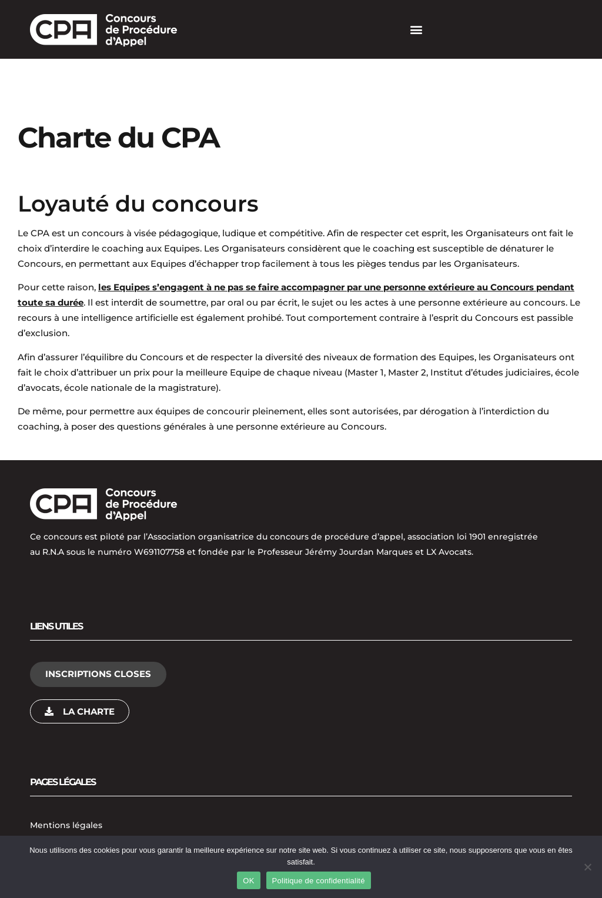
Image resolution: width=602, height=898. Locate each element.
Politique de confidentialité (318, 880)
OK (248, 880)
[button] (416, 29)
